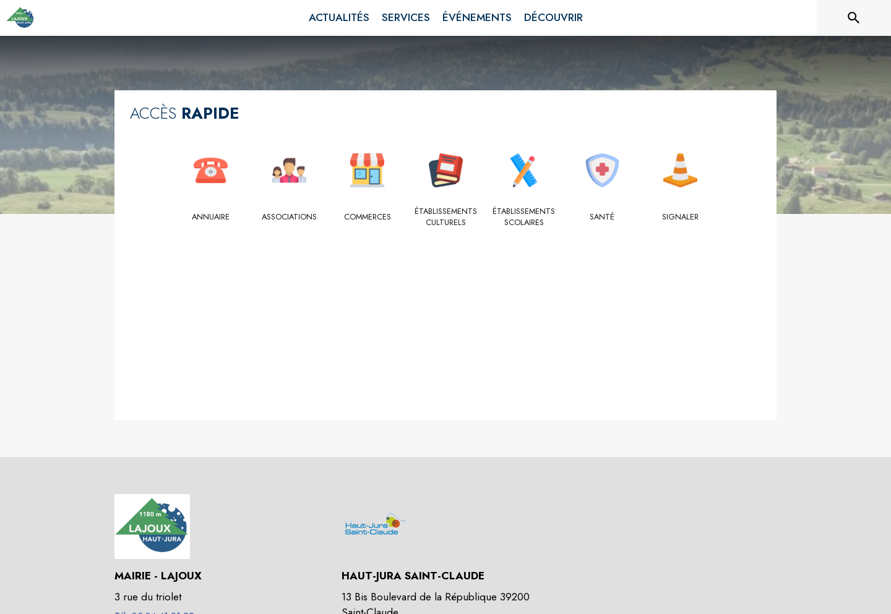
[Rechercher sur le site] (854, 18)
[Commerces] (367, 217)
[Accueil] (20, 18)
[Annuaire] (210, 217)
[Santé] (602, 217)
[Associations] (289, 217)
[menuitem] (339, 18)
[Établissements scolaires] (524, 217)
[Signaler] (680, 217)
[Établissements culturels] (446, 217)
